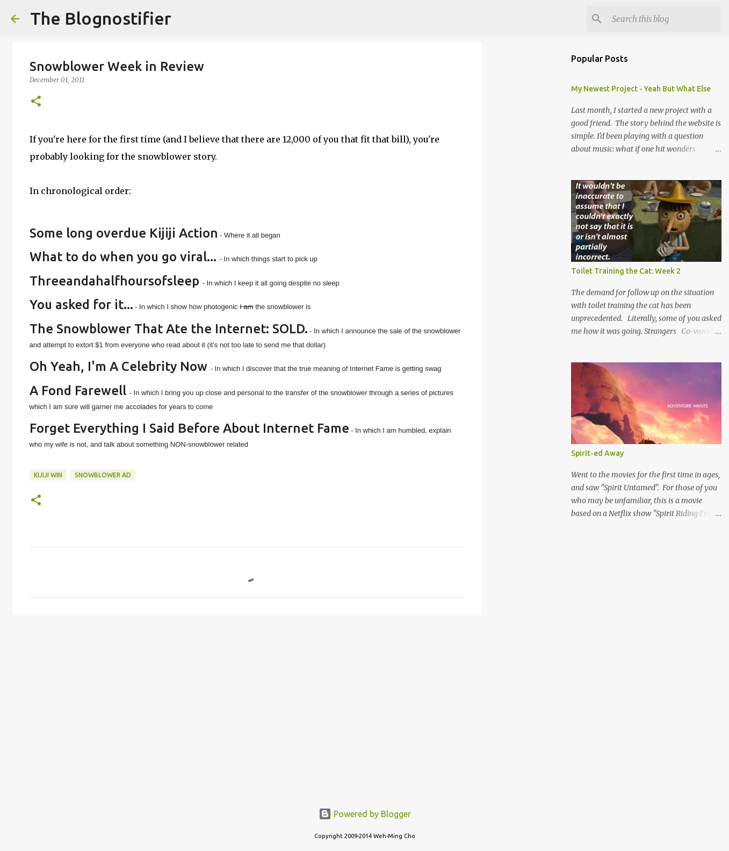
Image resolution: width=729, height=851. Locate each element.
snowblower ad (103, 474)
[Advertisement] (247, 706)
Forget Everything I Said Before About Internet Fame (189, 428)
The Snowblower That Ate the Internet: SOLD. (169, 328)
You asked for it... (81, 304)
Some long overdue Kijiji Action (124, 233)
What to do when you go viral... (123, 256)
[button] (36, 102)
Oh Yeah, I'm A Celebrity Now (118, 366)
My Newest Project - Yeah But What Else (641, 88)
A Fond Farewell (78, 390)
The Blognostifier (100, 18)
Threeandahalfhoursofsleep (114, 281)
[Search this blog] (664, 19)
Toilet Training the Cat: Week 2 (626, 271)
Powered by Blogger (365, 814)
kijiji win (48, 474)
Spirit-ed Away (597, 453)
